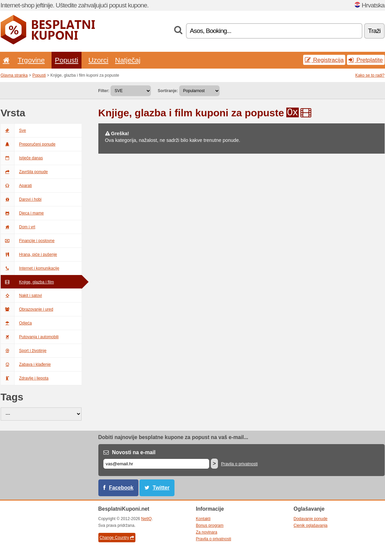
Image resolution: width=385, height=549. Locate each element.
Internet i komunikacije (30, 268)
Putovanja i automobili (30, 337)
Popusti (66, 60)
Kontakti (203, 518)
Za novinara (206, 532)
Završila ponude (24, 172)
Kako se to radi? (370, 75)
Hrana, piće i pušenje (29, 254)
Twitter (161, 488)
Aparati (16, 185)
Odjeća (16, 323)
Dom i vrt (18, 227)
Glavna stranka (14, 75)
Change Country (117, 537)
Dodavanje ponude (311, 518)
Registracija (324, 59)
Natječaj (127, 60)
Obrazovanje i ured (27, 309)
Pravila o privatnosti (239, 464)
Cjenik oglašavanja (311, 525)
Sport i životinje (23, 350)
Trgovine (31, 60)
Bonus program (210, 525)
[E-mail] (156, 464)
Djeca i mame (22, 213)
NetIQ (146, 518)
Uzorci (98, 60)
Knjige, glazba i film (27, 282)
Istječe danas (22, 158)
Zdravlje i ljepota (25, 378)
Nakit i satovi (21, 295)
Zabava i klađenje (26, 364)
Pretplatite (366, 59)
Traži (374, 30)
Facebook (121, 488)
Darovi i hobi (21, 199)
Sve (13, 130)
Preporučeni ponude (28, 144)
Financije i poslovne (28, 240)
